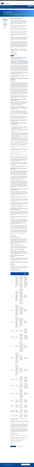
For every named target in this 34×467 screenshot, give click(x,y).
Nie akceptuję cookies (20, 446)
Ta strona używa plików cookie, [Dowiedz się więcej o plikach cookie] (4, 464)
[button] (20, 3)
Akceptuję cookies (13, 446)
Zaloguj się (17, 3)
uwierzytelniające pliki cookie (13, 419)
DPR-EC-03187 (22, 118)
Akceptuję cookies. (26, 464)
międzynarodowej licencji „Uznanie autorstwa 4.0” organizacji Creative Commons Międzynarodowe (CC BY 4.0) (19, 63)
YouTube (11, 443)
